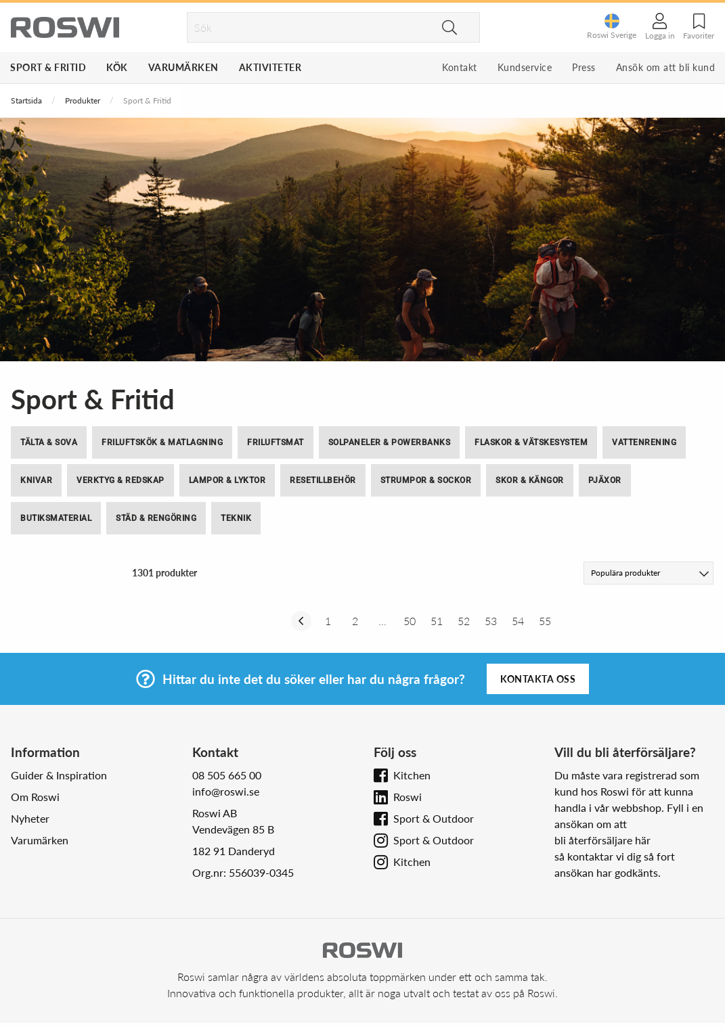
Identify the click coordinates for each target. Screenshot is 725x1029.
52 (464, 620)
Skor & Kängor (530, 480)
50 (409, 620)
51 (437, 620)
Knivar (36, 480)
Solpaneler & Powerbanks (389, 442)
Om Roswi (35, 796)
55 (545, 620)
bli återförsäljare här (602, 839)
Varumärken (183, 67)
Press (584, 67)
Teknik (236, 518)
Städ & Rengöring (156, 518)
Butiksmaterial (55, 518)
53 (491, 620)
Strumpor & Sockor (426, 480)
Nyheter (30, 818)
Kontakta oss (537, 679)
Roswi (407, 796)
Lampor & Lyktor (227, 480)
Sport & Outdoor (433, 818)
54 (518, 620)
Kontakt (459, 67)
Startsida (26, 100)
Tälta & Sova (48, 442)
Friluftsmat (275, 442)
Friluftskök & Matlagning (162, 442)
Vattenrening (644, 442)
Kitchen (412, 775)
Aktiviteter (270, 67)
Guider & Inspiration (59, 775)
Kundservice (525, 67)
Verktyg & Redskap (120, 480)
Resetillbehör (323, 480)
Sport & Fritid (48, 67)
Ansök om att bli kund (666, 67)
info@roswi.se (225, 791)
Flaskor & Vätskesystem (531, 442)
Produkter (82, 100)
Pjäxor (604, 480)
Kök (117, 67)
